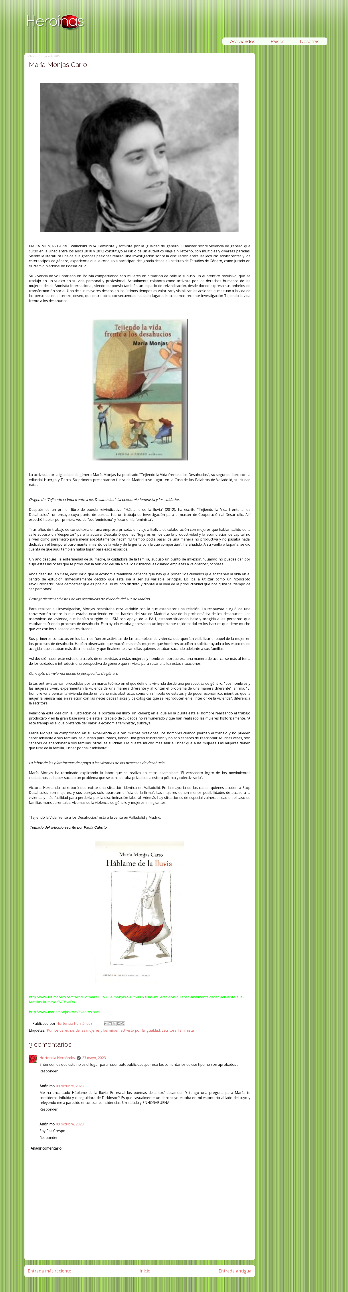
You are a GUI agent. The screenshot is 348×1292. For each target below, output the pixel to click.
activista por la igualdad (140, 1030)
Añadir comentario (46, 1148)
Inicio (145, 1271)
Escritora (169, 1030)
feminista (186, 1030)
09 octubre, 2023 (70, 1086)
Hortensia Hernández (74, 1023)
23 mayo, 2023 (94, 1057)
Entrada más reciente (49, 1271)
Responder (49, 1071)
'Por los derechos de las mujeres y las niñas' (82, 1030)
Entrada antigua (235, 1271)
